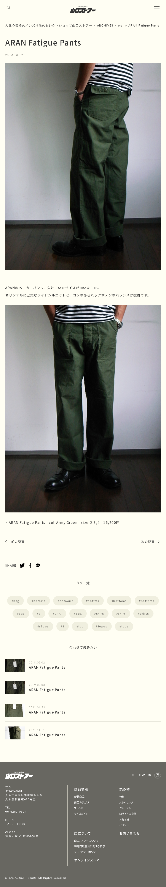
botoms (40, 601)
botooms (67, 601)
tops (125, 626)
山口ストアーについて (86, 840)
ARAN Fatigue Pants (47, 667)
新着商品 (79, 796)
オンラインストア (86, 860)
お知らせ (124, 819)
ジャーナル (125, 808)
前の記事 (18, 541)
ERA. (58, 613)
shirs (100, 613)
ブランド (78, 808)
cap (22, 613)
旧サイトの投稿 (128, 813)
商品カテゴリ (81, 802)
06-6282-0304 (15, 811)
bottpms (148, 601)
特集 (121, 796)
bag (16, 601)
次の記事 (148, 541)
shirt (122, 613)
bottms (93, 601)
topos (102, 626)
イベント (124, 825)
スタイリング (126, 802)
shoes (44, 626)
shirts (144, 613)
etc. (79, 613)
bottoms (120, 601)
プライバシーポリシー (86, 852)
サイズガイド (81, 813)
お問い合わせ (129, 833)
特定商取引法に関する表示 (89, 846)
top (81, 626)
